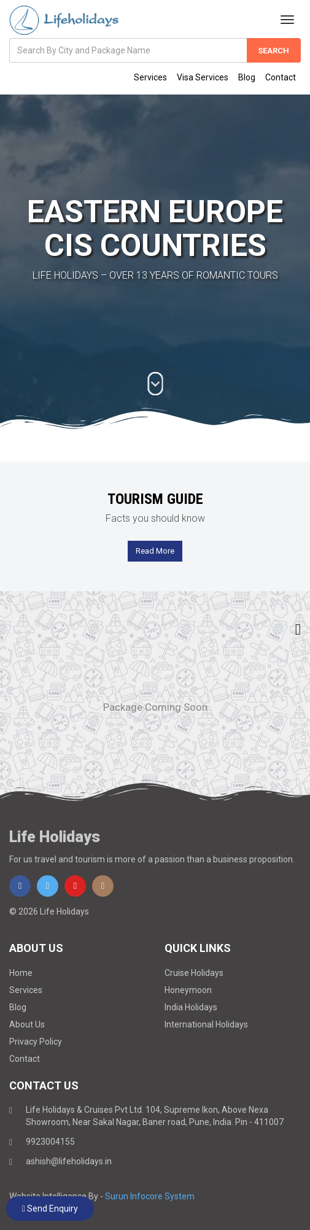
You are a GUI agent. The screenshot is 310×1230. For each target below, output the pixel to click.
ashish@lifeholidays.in (69, 1161)
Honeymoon (188, 990)
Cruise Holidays (194, 973)
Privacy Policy (35, 1041)
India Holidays (191, 1007)
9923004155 (50, 1142)
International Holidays (206, 1024)
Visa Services (202, 77)
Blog (246, 77)
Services (150, 77)
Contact (280, 77)
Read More (155, 550)
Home (21, 973)
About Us (27, 1024)
